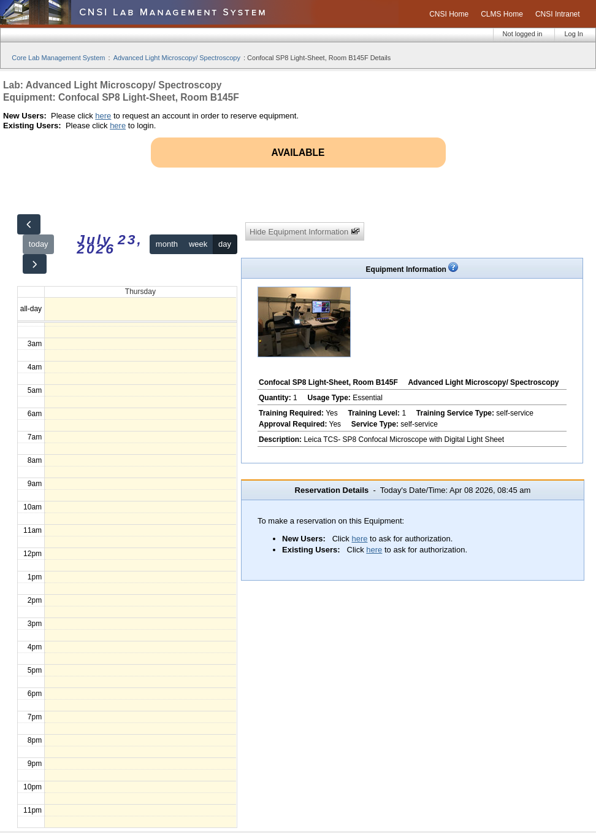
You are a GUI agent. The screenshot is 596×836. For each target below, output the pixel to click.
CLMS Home (502, 14)
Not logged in (523, 33)
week (198, 244)
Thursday (140, 291)
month (167, 244)
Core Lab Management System (58, 57)
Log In (573, 33)
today (38, 244)
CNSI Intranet (557, 14)
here (103, 115)
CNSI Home (448, 14)
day (224, 244)
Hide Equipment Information (305, 231)
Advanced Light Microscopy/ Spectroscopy (176, 57)
